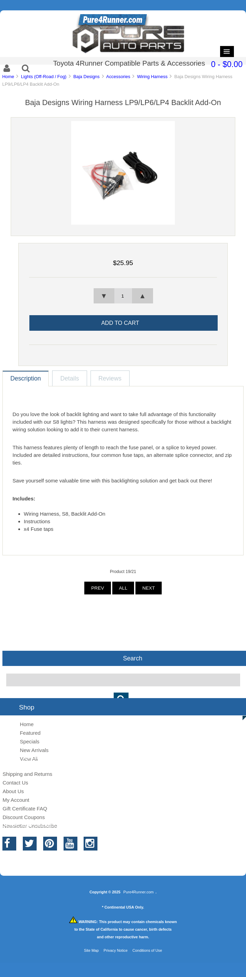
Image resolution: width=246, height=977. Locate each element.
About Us (13, 791)
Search (132, 658)
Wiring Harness (152, 76)
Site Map (91, 950)
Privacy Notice (116, 950)
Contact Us (15, 783)
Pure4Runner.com (138, 892)
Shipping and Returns (27, 774)
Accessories (118, 76)
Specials (29, 741)
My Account (15, 800)
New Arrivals (34, 750)
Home (8, 76)
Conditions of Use (147, 950)
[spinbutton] (123, 295)
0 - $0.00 (227, 64)
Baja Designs (86, 76)
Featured (30, 733)
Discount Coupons (23, 817)
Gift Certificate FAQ (24, 808)
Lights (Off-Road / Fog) (44, 76)
